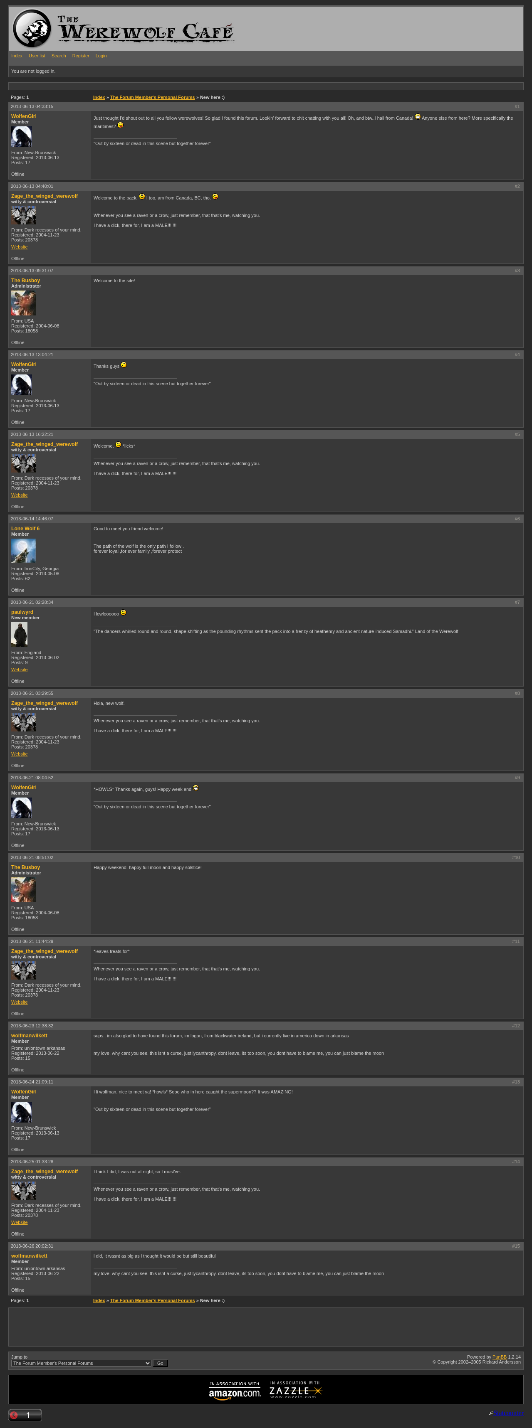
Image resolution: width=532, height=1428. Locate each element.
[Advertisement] (160, 86)
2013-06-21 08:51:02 (32, 857)
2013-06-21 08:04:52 (32, 777)
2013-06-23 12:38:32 (32, 1025)
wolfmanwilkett (29, 1036)
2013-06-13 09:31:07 (32, 270)
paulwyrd (22, 612)
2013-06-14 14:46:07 (32, 518)
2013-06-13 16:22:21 (32, 434)
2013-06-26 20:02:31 (32, 1245)
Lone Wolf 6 (25, 529)
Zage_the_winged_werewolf (44, 196)
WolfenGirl (24, 116)
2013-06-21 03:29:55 (32, 693)
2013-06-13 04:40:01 (32, 186)
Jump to (89, 1360)
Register (80, 55)
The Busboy (25, 280)
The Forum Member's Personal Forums (152, 97)
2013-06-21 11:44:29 (32, 941)
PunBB (499, 1356)
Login (101, 55)
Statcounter (508, 1412)
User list (37, 55)
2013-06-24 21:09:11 (32, 1081)
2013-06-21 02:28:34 (32, 602)
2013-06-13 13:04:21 (32, 354)
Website (19, 246)
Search (59, 55)
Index (16, 55)
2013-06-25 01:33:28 (32, 1161)
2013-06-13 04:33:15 (32, 106)
